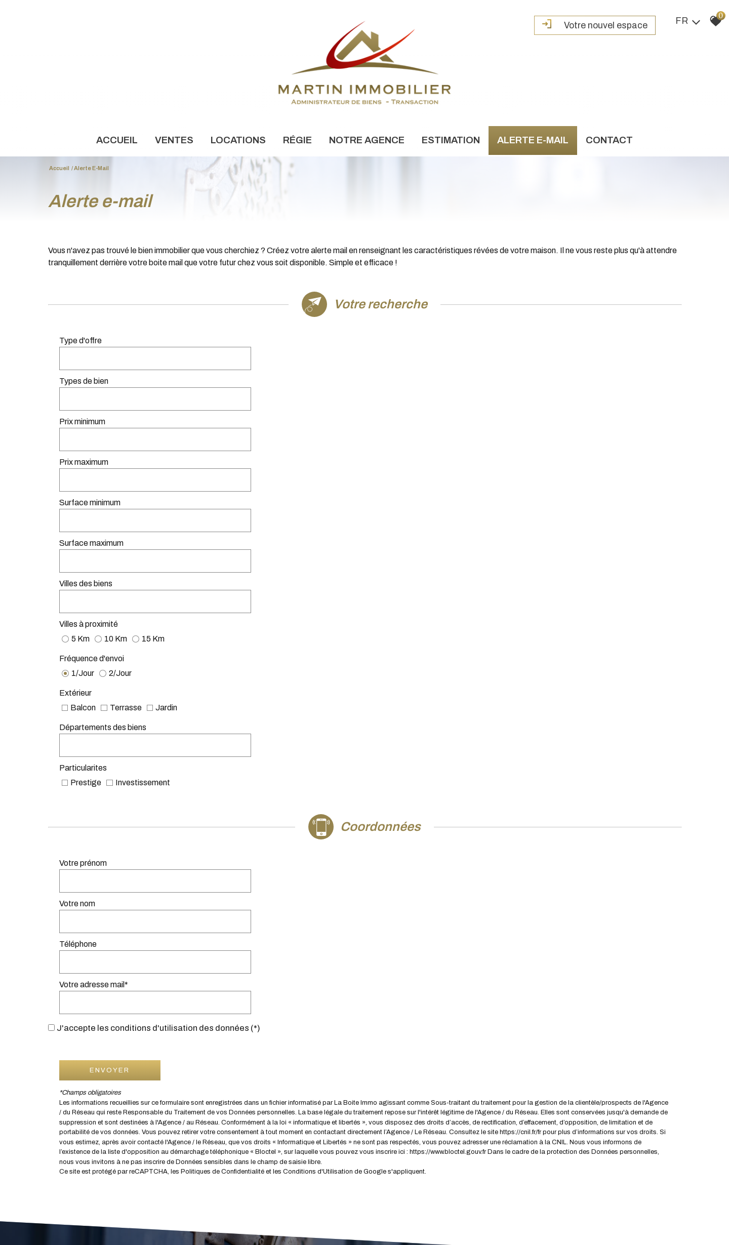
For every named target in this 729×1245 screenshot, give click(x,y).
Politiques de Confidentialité (224, 768)
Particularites (401, 481)
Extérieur (393, 456)
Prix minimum (84, 374)
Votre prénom (84, 571)
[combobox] (279, 346)
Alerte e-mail (533, 142)
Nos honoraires (145, 1209)
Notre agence (366, 142)
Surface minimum (91, 402)
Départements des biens (104, 481)
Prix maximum (401, 374)
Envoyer (112, 667)
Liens (175, 1209)
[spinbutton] (279, 374)
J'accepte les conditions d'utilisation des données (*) (164, 625)
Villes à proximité (406, 431)
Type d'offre (82, 346)
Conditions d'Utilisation (319, 768)
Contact (609, 142)
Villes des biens (87, 431)
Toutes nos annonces (308, 1209)
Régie (297, 142)
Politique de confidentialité (241, 1209)
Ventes (174, 142)
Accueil (117, 142)
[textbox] (279, 346)
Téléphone (79, 599)
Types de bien (401, 346)
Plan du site (58, 1209)
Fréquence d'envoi (93, 456)
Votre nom (395, 571)
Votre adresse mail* (411, 599)
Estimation (451, 142)
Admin (193, 1209)
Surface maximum (409, 402)
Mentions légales (99, 1209)
